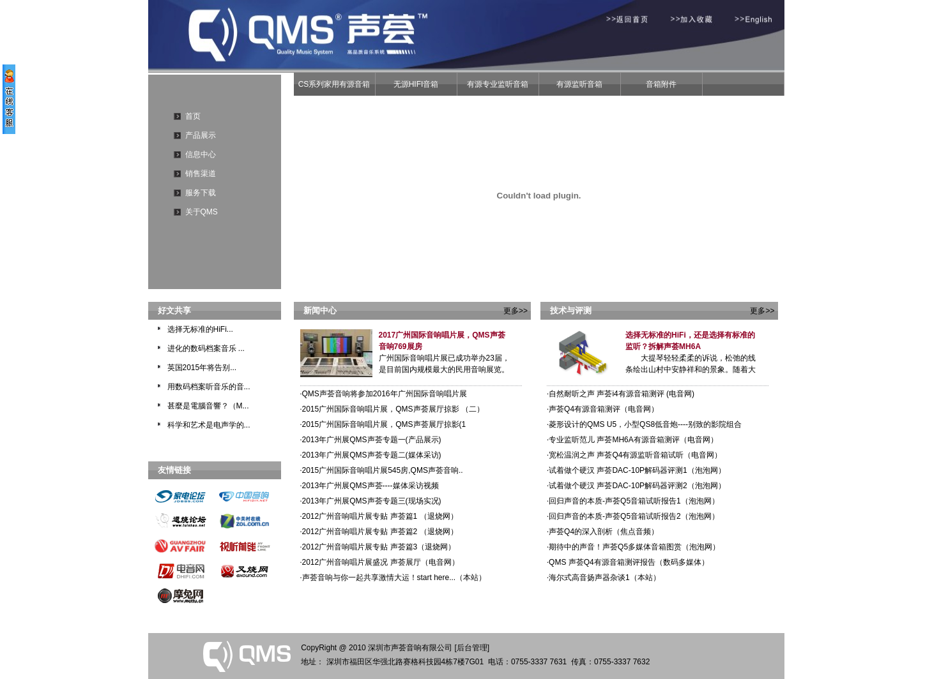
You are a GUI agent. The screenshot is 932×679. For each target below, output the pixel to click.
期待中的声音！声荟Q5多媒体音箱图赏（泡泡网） (633, 546)
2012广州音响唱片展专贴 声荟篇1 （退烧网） (379, 516)
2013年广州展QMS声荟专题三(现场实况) (370, 500)
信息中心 (200, 154)
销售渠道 (200, 173)
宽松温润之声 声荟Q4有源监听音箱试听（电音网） (634, 455)
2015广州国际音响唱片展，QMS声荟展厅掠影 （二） (392, 409)
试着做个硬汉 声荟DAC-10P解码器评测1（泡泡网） (636, 470)
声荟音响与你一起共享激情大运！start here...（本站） (393, 577)
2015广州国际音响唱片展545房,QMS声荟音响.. (381, 470)
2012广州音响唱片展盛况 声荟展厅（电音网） (379, 562)
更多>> (515, 310)
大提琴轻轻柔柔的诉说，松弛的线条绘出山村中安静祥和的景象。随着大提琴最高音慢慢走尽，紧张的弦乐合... (690, 369)
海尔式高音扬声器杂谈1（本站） (604, 577)
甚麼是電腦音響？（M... (208, 405)
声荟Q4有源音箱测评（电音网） (603, 409)
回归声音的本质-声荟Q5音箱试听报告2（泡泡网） (633, 516)
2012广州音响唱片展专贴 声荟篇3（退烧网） (378, 546)
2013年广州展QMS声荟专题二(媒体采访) (370, 455)
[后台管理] (471, 647)
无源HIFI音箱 (416, 84)
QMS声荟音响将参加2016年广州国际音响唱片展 (383, 393)
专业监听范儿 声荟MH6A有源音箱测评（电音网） (632, 439)
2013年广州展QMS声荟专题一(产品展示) (370, 439)
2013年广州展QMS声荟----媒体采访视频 (369, 485)
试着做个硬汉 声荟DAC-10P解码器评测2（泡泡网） (636, 485)
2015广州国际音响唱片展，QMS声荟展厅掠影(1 (383, 424)
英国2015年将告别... (202, 367)
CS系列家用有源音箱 (334, 84)
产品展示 (200, 135)
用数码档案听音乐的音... (208, 386)
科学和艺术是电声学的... (208, 425)
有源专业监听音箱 (497, 84)
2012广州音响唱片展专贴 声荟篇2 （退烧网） (379, 531)
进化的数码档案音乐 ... (206, 348)
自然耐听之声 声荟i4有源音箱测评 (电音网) (620, 393)
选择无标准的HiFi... (200, 329)
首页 (193, 116)
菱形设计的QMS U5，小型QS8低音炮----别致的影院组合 (644, 424)
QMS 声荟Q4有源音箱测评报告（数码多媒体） (628, 562)
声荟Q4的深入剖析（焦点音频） (603, 531)
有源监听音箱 (579, 84)
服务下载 (200, 192)
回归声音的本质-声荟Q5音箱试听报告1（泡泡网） (633, 500)
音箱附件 (661, 84)
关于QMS (201, 211)
